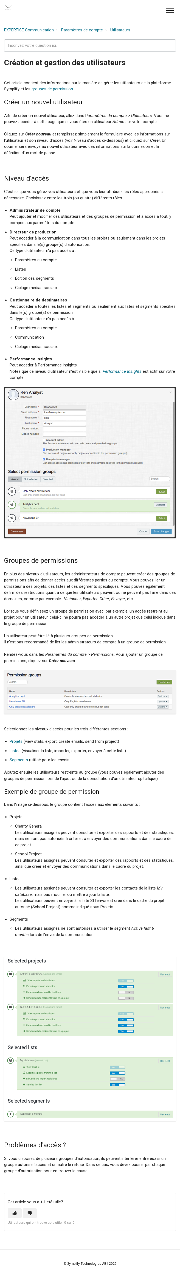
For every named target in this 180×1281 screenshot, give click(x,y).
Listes (15, 750)
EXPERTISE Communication (29, 30)
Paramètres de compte (82, 30)
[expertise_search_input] (90, 45)
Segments (19, 759)
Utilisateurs (120, 30)
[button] (170, 10)
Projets (16, 741)
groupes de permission (52, 88)
